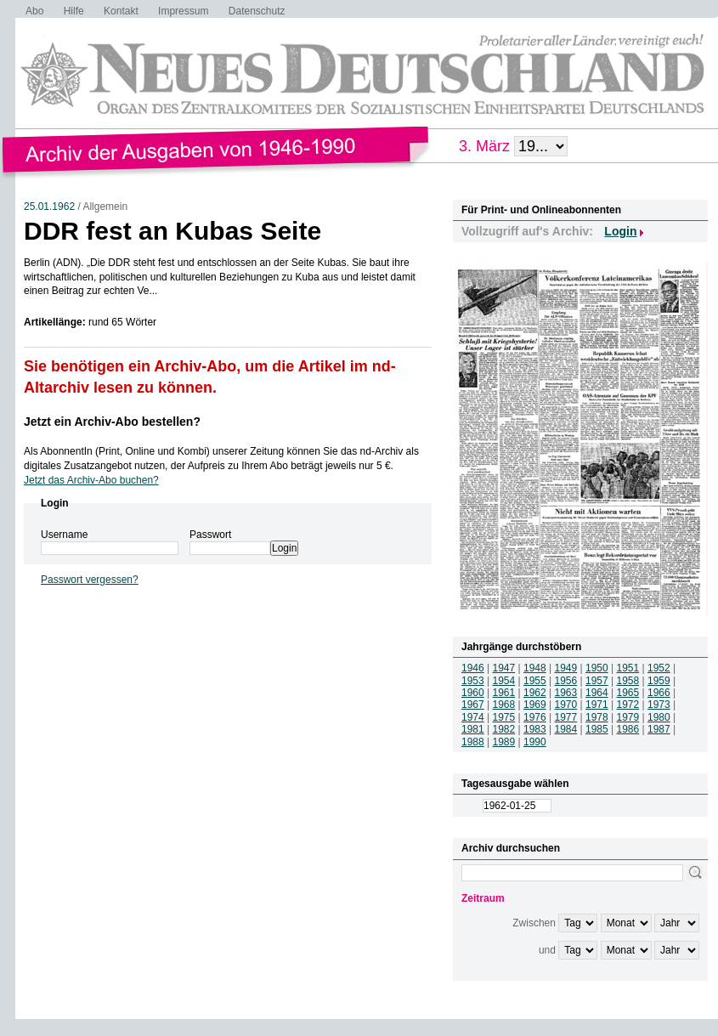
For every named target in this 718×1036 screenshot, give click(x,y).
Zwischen (534, 923)
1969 (534, 704)
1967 (472, 704)
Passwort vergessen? (90, 580)
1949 (566, 668)
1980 (658, 717)
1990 (534, 742)
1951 (628, 668)
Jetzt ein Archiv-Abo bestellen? (112, 421)
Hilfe (74, 11)
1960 (472, 693)
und (547, 950)
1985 (596, 729)
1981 (472, 729)
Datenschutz (257, 11)
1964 (596, 693)
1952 (658, 668)
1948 (534, 668)
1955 (534, 681)
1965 (628, 693)
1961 (504, 693)
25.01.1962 (49, 206)
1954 (504, 681)
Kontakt (121, 11)
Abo (34, 11)
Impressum (183, 11)
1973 (658, 704)
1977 (566, 717)
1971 (596, 704)
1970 (566, 704)
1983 (534, 729)
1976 (534, 717)
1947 (504, 668)
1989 (504, 742)
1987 (658, 729)
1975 (504, 717)
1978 (596, 717)
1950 (596, 668)
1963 (566, 693)
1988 (472, 742)
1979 (628, 717)
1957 (596, 681)
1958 (628, 681)
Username (64, 535)
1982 (504, 729)
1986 (628, 729)
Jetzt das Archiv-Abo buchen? (91, 480)
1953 (472, 681)
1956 (566, 681)
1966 (658, 693)
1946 (472, 668)
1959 (658, 681)
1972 (628, 704)
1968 (504, 704)
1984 (566, 729)
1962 (534, 693)
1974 (472, 717)
